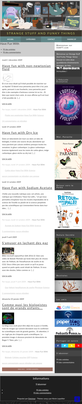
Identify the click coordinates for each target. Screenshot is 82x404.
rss (71, 346)
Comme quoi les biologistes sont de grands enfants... (24, 306)
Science (40, 115)
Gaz (6, 287)
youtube (78, 346)
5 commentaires (9, 231)
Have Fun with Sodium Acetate (27, 188)
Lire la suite (7, 104)
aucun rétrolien (22, 231)
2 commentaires (9, 293)
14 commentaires (9, 121)
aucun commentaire (10, 176)
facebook (58, 346)
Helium (12, 287)
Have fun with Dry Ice (20, 132)
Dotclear (31, 398)
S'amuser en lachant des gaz (25, 243)
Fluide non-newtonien (14, 115)
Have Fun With (39, 109)
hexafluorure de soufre (24, 287)
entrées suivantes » (33, 369)
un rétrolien (22, 121)
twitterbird (64, 346)
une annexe (34, 176)
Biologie (8, 357)
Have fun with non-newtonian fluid (26, 67)
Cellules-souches (19, 357)
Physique (39, 287)
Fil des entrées (9, 49)
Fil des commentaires (12, 52)
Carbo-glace (10, 170)
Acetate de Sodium (13, 225)
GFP (29, 357)
